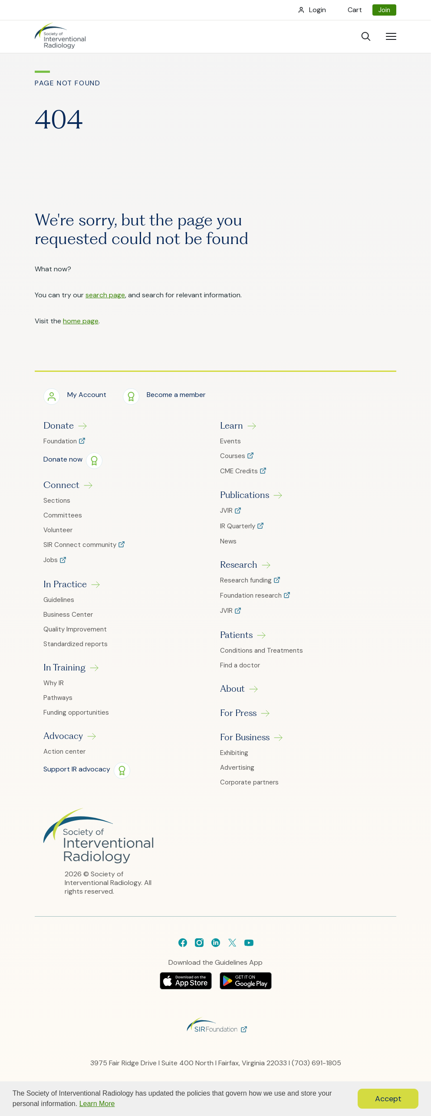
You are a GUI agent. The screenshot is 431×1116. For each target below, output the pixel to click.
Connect (61, 485)
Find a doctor (240, 665)
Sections (56, 500)
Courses (233, 456)
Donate (58, 425)
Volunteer (57, 530)
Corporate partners (249, 782)
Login (317, 10)
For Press (238, 713)
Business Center (68, 614)
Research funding (246, 580)
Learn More (97, 1103)
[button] (74, 395)
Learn (231, 425)
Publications (244, 495)
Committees (62, 515)
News (228, 541)
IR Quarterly (238, 526)
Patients (236, 635)
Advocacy (63, 736)
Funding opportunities (76, 712)
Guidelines (58, 600)
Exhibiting (234, 753)
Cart (355, 10)
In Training (64, 667)
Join (384, 10)
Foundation (61, 441)
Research (238, 565)
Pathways (57, 698)
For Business (245, 737)
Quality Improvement (75, 629)
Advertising (237, 767)
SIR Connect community (80, 545)
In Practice (65, 584)
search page (105, 294)
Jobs (51, 560)
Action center (64, 751)
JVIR (227, 511)
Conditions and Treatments (261, 650)
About (232, 688)
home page (81, 320)
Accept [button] (388, 1098)
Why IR (53, 683)
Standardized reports (75, 644)
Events (230, 441)
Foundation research (251, 596)
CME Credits (240, 471)
